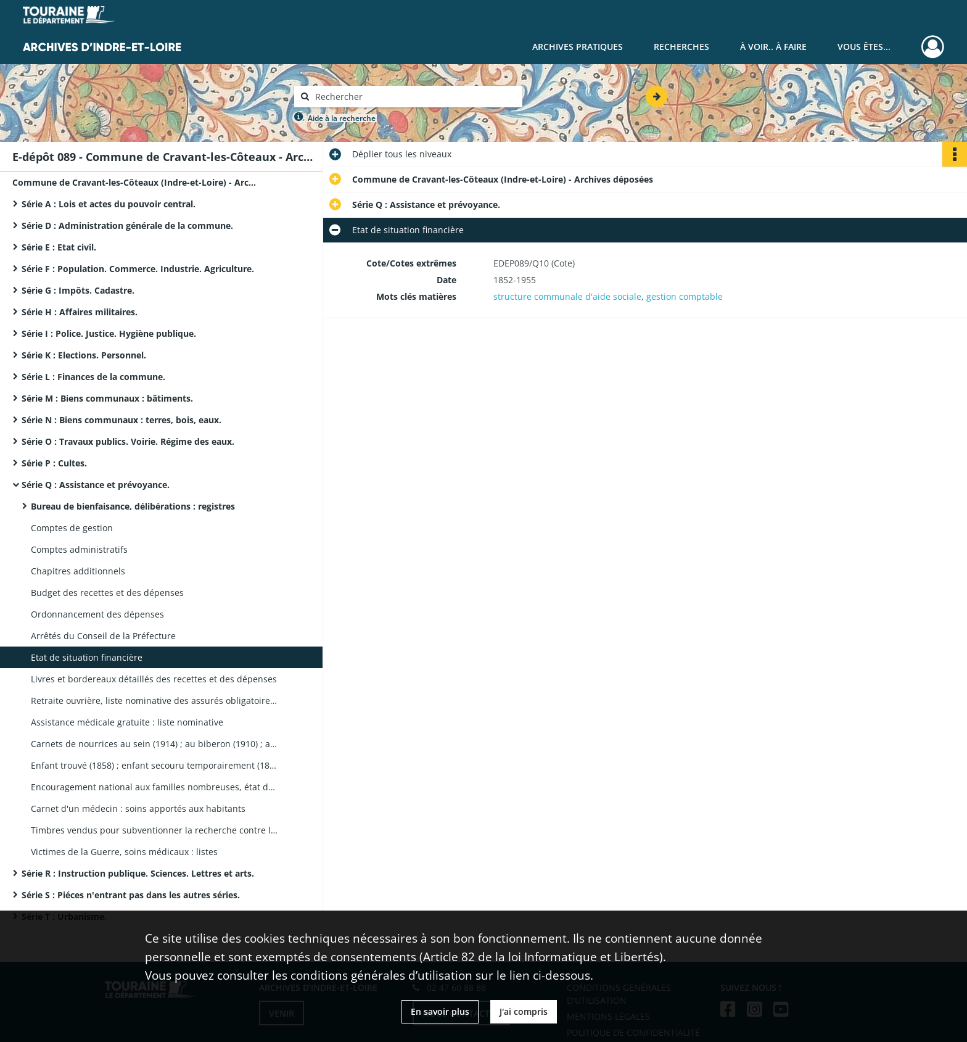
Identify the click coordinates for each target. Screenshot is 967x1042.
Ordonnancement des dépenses (97, 614)
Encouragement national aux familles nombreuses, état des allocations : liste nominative (154, 787)
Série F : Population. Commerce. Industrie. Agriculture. (138, 269)
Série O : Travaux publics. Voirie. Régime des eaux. (128, 441)
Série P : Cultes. (54, 463)
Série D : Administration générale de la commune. (127, 225)
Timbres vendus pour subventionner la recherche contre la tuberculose (154, 830)
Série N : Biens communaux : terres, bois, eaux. (121, 420)
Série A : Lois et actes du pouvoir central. (108, 204)
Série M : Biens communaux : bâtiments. (107, 398)
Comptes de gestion (72, 528)
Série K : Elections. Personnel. (84, 355)
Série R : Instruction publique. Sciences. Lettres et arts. (138, 873)
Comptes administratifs (79, 549)
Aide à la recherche (342, 118)
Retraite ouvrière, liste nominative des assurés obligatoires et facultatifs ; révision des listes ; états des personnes (154, 700)
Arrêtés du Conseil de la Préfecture (103, 636)
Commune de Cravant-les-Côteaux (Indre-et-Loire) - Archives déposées (135, 182)
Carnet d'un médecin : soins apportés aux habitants (138, 808)
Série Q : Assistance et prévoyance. (96, 484)
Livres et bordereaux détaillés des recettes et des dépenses (154, 679)
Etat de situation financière (86, 657)
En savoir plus (440, 1011)
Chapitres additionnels (78, 571)
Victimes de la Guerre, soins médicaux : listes (124, 852)
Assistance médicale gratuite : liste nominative (127, 722)
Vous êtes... (864, 46)
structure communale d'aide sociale (567, 296)
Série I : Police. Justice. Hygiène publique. (109, 333)
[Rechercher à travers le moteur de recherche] (414, 96)
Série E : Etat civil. (59, 247)
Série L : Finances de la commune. (93, 376)
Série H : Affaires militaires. (80, 312)
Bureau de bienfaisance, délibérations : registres (133, 506)
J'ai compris (524, 1011)
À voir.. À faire (773, 46)
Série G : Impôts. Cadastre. (78, 290)
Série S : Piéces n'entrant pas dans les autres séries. (131, 895)
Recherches (681, 46)
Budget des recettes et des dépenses (107, 592)
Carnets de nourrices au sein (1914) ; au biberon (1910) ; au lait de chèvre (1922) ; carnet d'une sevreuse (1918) (154, 744)
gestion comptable (684, 296)
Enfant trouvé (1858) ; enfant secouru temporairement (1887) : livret (154, 765)
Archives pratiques (577, 46)
